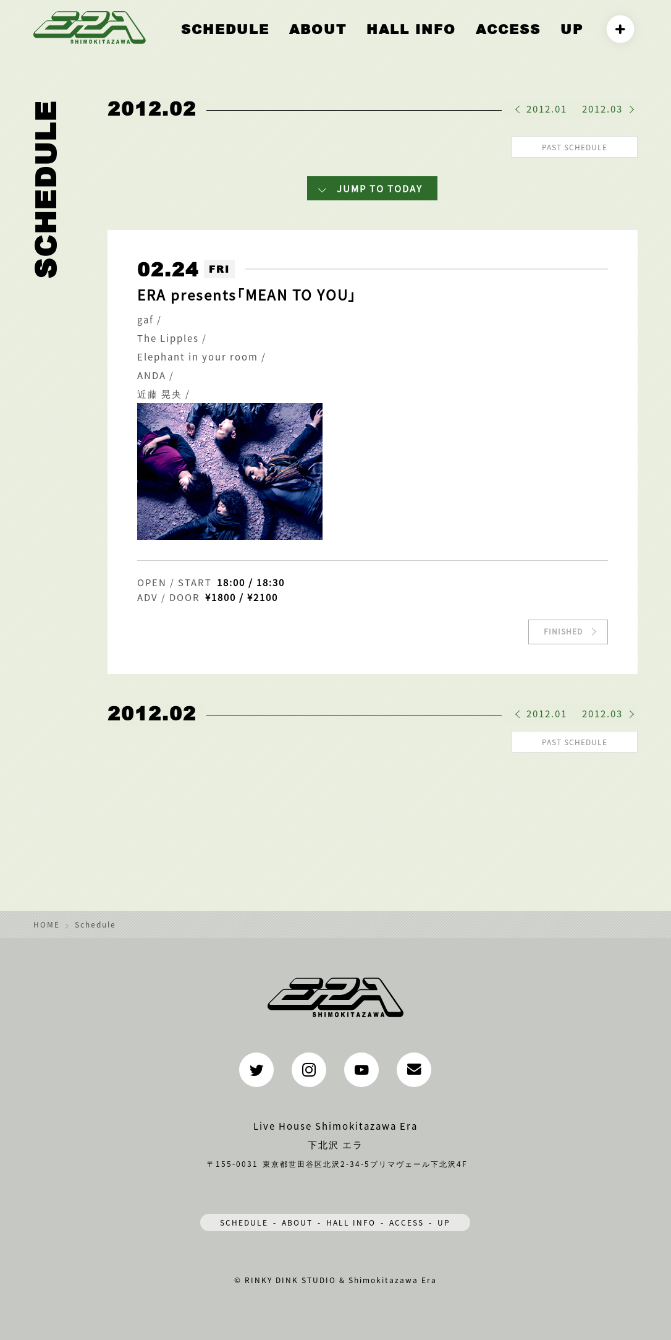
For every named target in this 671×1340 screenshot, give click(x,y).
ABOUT (367, 41)
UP (574, 41)
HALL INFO (442, 41)
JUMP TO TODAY (380, 186)
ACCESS (521, 41)
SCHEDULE (244, 1218)
